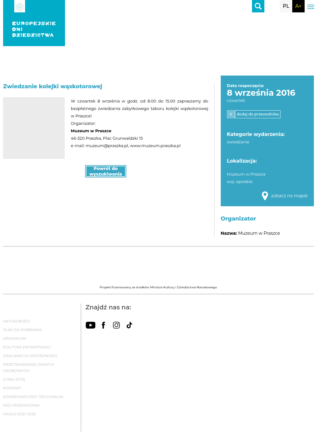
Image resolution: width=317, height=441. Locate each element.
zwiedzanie (238, 141)
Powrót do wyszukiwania (105, 171)
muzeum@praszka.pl (106, 145)
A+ (298, 6)
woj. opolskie (240, 181)
